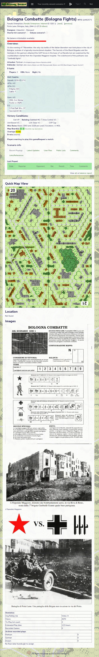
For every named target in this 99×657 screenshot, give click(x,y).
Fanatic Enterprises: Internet (35, 23)
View (72, 173)
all (76, 173)
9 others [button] (43, 26)
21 (21, 129)
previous (68, 23)
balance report (86, 173)
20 (23, 129)
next (60, 23)
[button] (51, 4)
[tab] (16, 150)
